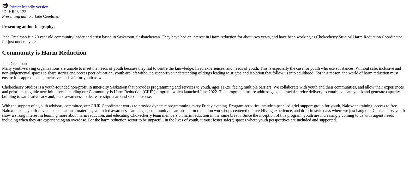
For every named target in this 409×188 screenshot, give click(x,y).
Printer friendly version (28, 7)
